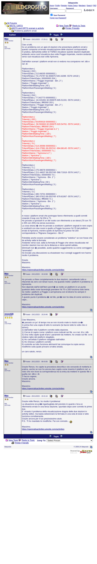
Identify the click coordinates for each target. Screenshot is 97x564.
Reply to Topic (78, 25)
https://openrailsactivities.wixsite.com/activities (43, 270)
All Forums (12, 23)
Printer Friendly (72, 28)
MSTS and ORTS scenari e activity (28, 28)
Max (6, 39)
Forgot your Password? (58, 18)
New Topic (64, 25)
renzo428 (8, 314)
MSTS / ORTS (16, 25)
